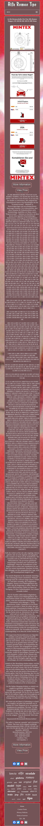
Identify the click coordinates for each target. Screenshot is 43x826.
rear (29, 786)
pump (24, 789)
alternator (11, 791)
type (18, 785)
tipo (29, 798)
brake (10, 794)
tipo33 (13, 799)
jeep (16, 794)
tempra (24, 786)
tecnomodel (24, 791)
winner (19, 799)
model (10, 785)
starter (13, 789)
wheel (12, 778)
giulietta (20, 778)
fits (22, 794)
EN (20, 819)
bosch (34, 795)
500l (20, 782)
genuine (9, 782)
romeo (30, 777)
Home (22, 806)
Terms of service (22, 815)
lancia (12, 773)
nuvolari (30, 789)
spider (19, 789)
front (8, 789)
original (27, 782)
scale (27, 794)
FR (24, 819)
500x (35, 789)
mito (35, 786)
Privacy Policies (22, 812)
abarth (33, 791)
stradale (30, 773)
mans (18, 791)
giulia (15, 782)
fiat (35, 781)
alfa (21, 773)
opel (24, 799)
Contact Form (22, 809)
